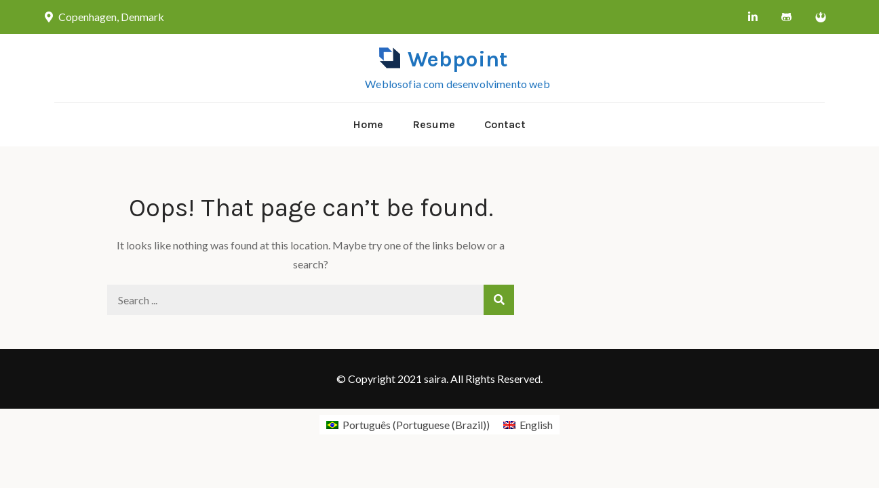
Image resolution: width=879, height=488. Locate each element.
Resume (433, 124)
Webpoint (457, 59)
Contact (505, 124)
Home (368, 124)
